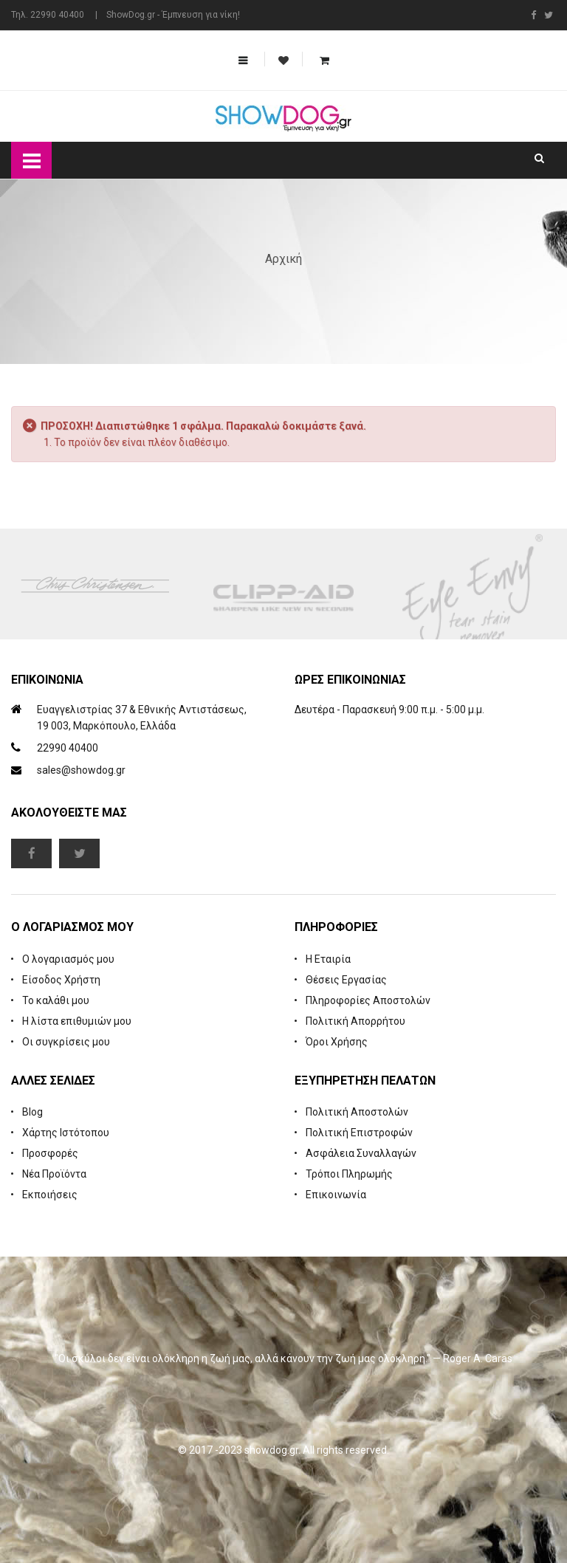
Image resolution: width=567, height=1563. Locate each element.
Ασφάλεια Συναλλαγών (361, 1153)
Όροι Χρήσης (337, 1042)
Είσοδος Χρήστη (61, 980)
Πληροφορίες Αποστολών (368, 1000)
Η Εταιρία (328, 959)
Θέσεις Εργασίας (346, 980)
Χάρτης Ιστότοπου (65, 1132)
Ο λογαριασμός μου (68, 959)
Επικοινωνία (336, 1194)
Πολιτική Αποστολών (357, 1112)
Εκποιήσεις (50, 1194)
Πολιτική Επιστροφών (359, 1132)
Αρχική (283, 259)
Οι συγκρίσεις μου (66, 1042)
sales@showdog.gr (81, 770)
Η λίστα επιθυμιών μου (76, 1021)
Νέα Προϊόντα (54, 1174)
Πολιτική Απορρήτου (355, 1021)
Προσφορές (50, 1153)
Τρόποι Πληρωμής (349, 1174)
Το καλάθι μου (55, 1000)
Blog (32, 1112)
